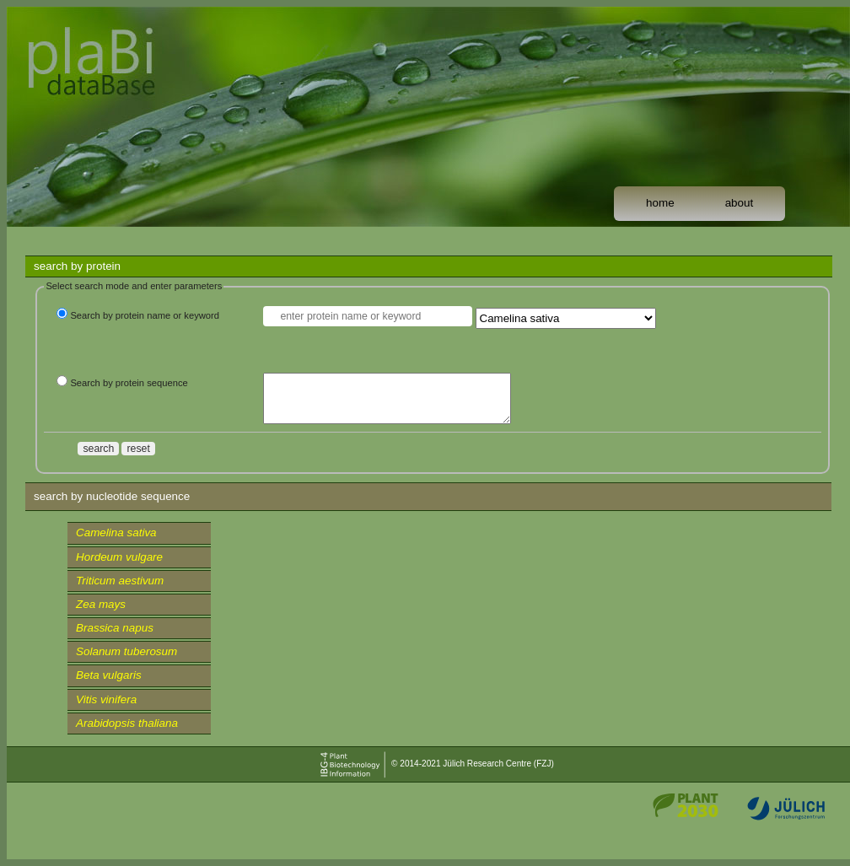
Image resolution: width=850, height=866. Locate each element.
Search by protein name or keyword (144, 315)
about (739, 202)
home (660, 202)
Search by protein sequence (128, 383)
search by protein (77, 266)
